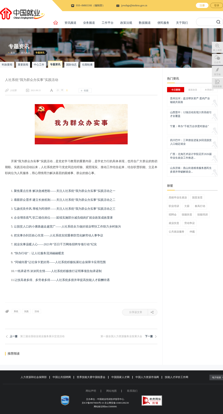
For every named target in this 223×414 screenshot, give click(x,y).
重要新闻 (23, 64)
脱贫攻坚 (197, 197)
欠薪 (187, 206)
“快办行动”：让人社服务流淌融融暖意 (39, 253)
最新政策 (192, 90)
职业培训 (174, 206)
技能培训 (202, 214)
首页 (13, 52)
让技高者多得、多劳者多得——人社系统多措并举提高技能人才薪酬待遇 (62, 280)
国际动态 (71, 64)
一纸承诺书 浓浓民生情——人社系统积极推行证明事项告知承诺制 (58, 271)
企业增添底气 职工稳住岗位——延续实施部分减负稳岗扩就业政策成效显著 (63, 217)
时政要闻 (7, 64)
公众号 (217, 62)
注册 (202, 5)
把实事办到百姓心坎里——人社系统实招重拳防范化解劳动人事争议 (58, 235)
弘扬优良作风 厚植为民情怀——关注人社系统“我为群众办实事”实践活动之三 (64, 208)
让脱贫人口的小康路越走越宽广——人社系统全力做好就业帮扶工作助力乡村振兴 (67, 226)
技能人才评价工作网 (176, 377)
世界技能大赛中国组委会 (91, 377)
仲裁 (192, 231)
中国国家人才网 (120, 377)
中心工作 (39, 64)
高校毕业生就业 (178, 197)
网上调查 (217, 50)
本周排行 (209, 90)
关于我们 (182, 22)
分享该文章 (138, 312)
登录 (216, 5)
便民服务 (163, 22)
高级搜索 (217, 86)
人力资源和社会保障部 (34, 377)
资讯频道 (70, 22)
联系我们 (132, 391)
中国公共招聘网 (62, 377)
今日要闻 (175, 90)
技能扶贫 (187, 214)
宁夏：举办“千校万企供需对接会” (189, 126)
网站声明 (91, 391)
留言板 (217, 74)
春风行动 (200, 206)
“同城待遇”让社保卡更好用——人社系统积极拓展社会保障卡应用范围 (60, 262)
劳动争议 (189, 223)
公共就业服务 (176, 231)
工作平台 (108, 22)
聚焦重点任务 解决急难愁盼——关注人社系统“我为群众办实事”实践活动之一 (64, 190)
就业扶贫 (174, 223)
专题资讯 (39, 52)
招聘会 (173, 214)
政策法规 (126, 22)
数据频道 (145, 22)
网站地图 (111, 391)
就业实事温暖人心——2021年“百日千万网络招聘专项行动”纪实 (55, 244)
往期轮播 (87, 64)
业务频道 (89, 22)
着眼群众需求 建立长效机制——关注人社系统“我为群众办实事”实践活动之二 (64, 199)
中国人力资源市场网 (147, 377)
